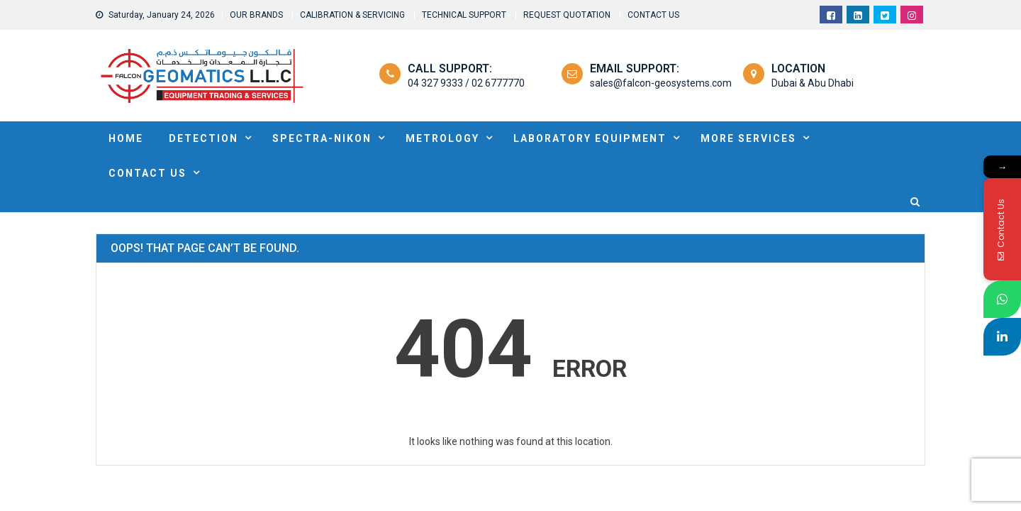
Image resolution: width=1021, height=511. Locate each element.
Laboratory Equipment (589, 138)
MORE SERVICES (748, 138)
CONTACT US (653, 15)
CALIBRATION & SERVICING (352, 15)
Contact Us (147, 173)
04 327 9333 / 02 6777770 (466, 83)
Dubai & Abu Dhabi (812, 83)
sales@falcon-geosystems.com (661, 83)
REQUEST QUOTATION (566, 15)
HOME (125, 138)
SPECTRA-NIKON (322, 138)
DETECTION (203, 138)
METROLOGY (442, 138)
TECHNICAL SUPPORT (464, 15)
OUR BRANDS (256, 15)
